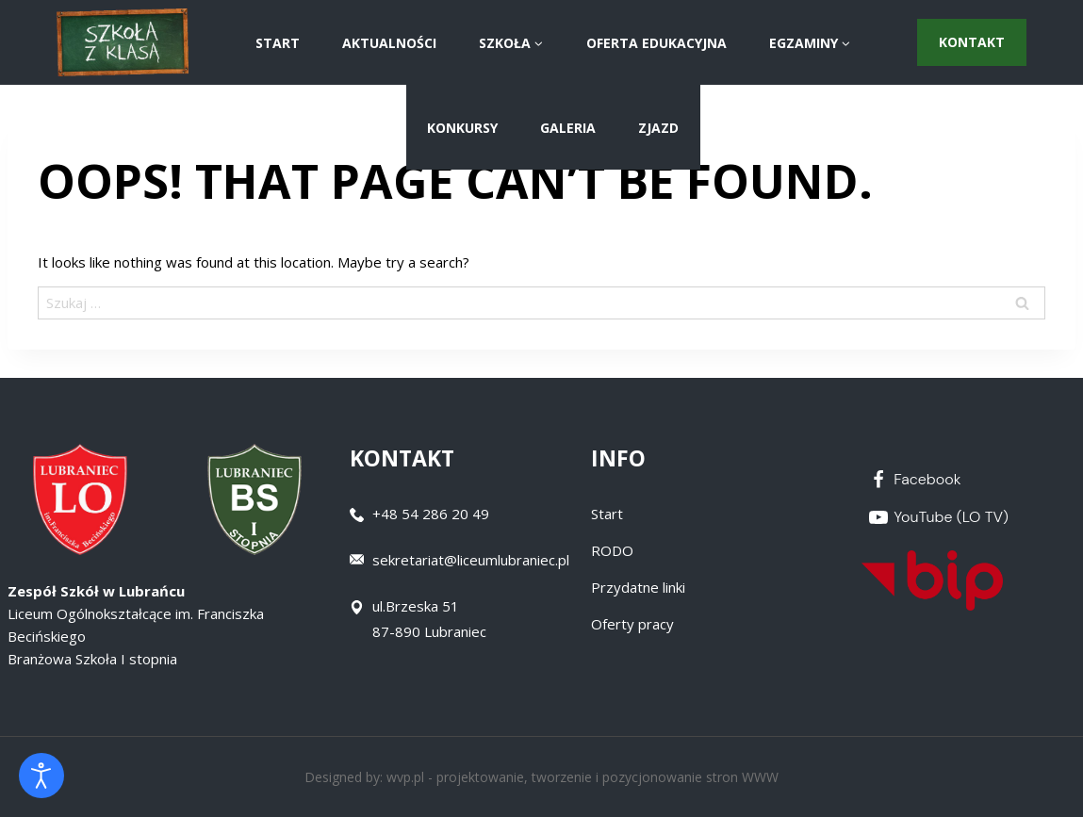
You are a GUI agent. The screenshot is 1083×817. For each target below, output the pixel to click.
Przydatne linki (638, 587)
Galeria (568, 128)
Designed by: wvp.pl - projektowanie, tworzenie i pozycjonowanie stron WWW (541, 777)
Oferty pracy (632, 623)
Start (607, 513)
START (277, 43)
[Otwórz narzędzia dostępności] (41, 775)
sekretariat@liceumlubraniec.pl (470, 559)
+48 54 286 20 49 (430, 513)
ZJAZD (658, 128)
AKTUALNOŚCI (389, 43)
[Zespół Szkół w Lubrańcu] (123, 42)
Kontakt (972, 42)
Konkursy (462, 128)
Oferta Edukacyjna (656, 43)
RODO (612, 550)
